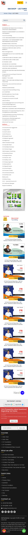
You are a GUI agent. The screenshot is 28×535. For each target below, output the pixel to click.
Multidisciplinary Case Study (10, 94)
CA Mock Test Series (7, 462)
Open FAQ (14, 421)
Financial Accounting (8, 96)
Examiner (4, 483)
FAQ (3, 493)
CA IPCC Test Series (7, 460)
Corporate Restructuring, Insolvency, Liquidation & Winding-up (12, 115)
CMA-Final (4, 437)
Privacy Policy (5, 480)
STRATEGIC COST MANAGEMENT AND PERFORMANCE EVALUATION (12, 40)
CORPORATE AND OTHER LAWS (10, 59)
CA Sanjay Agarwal (7, 162)
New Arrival (14, 218)
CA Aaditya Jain (6, 160)
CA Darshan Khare (7, 153)
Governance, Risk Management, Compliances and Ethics (11, 119)
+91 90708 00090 (6, 503)
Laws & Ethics (6, 100)
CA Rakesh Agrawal (7, 138)
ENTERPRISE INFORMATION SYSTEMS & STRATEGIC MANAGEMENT (12, 28)
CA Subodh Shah (7, 145)
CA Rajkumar (6, 140)
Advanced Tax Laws (7, 122)
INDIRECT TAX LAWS (7, 78)
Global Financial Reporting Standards (12, 46)
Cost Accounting (7, 35)
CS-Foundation (6, 442)
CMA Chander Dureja (8, 142)
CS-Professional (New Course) (10, 447)
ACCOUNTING (6, 92)
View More (4, 470)
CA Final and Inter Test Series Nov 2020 (13, 467)
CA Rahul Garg (6, 179)
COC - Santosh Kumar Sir (9, 181)
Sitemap (4, 495)
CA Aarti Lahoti (6, 132)
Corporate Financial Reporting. (11, 90)
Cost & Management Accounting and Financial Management (13, 103)
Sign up (20, 2)
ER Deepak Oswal (7, 136)
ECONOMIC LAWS (7, 62)
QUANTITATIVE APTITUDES (9, 106)
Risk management (7, 51)
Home (5, 13)
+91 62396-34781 (6, 505)
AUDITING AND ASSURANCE (9, 68)
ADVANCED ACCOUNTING (9, 64)
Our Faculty (5, 490)
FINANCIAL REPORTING (8, 87)
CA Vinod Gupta (6, 168)
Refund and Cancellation (9, 488)
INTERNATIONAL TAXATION (9, 43)
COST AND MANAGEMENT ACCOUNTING (13, 37)
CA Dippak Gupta (7, 166)
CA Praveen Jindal (7, 170)
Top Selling (14, 220)
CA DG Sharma (6, 134)
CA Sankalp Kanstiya (8, 147)
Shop (9, 13)
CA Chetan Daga (7, 149)
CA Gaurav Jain (6, 157)
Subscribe (22, 428)
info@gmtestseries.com (9, 508)
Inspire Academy (7, 185)
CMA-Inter (5, 439)
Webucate (5, 177)
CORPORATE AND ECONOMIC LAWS (11, 57)
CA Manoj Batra (6, 164)
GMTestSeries (5, 518)
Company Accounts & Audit (10, 98)
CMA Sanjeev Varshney (8, 151)
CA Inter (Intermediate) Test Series (12, 457)
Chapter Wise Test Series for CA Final (12, 465)
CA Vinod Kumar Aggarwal (9, 127)
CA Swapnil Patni (7, 155)
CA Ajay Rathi (6, 130)
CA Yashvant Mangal (8, 183)
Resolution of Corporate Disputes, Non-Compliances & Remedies (13, 111)
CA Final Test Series (7, 455)
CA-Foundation (6, 444)
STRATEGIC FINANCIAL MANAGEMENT (12, 66)
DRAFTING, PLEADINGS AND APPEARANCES (13, 108)
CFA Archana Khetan (8, 172)
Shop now (21, 236)
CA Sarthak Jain (6, 175)
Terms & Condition (7, 485)
